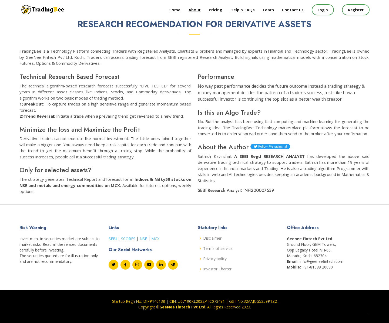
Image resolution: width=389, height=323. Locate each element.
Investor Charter (217, 269)
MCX (155, 238)
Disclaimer (212, 238)
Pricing (215, 9)
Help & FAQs (242, 9)
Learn (268, 9)
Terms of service (218, 248)
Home (174, 9)
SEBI (113, 238)
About (195, 9)
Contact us (293, 9)
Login (323, 9)
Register (356, 9)
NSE (143, 238)
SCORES (128, 238)
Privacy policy (215, 259)
